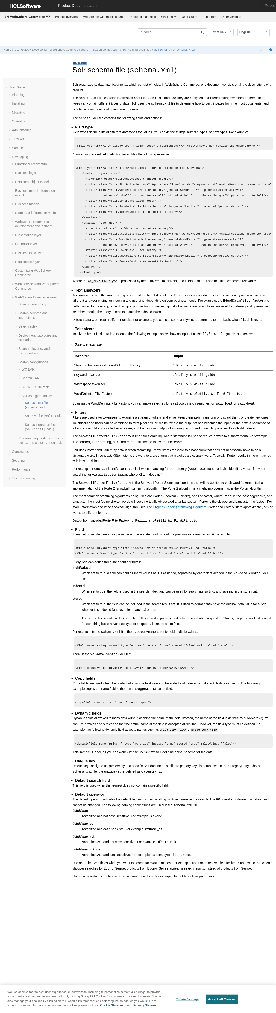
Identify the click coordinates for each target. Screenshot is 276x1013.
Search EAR (30, 378)
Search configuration (106, 49)
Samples (18, 147)
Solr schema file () (174, 49)
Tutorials (18, 139)
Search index (27, 326)
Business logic (25, 172)
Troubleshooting (23, 478)
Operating (19, 121)
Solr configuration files (136, 49)
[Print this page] (271, 50)
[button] (7, 87)
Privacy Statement (146, 1005)
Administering (22, 130)
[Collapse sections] (261, 50)
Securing (18, 460)
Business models (27, 204)
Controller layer (26, 244)
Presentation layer (28, 235)
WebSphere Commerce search (103, 16)
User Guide (189, 16)
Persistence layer (27, 261)
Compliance (20, 451)
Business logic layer (29, 253)
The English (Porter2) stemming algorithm (176, 517)
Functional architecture (31, 164)
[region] (138, 999)
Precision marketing (142, 16)
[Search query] (172, 32)
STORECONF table (36, 387)
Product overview (66, 16)
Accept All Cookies (222, 999)
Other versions (231, 16)
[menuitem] (66, 17)
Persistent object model (32, 181)
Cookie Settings (187, 999)
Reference (209, 16)
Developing (39, 49)
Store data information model (36, 212)
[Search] (202, 32)
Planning (18, 94)
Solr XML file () (43, 416)
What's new (169, 16)
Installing (18, 103)
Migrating (18, 112)
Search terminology (32, 304)
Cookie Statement (113, 1005)
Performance (21, 469)
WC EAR (28, 369)
